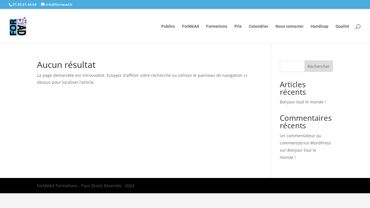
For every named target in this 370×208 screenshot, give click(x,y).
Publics (168, 26)
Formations (216, 26)
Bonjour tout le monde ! (303, 102)
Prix (238, 26)
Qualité (342, 26)
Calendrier (258, 26)
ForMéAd (190, 26)
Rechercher (319, 66)
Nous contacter (289, 26)
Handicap (319, 26)
